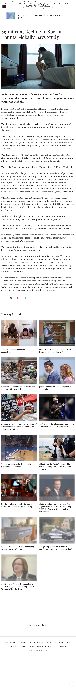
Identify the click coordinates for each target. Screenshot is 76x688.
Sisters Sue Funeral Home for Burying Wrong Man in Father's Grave (17, 547)
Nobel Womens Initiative (41, 642)
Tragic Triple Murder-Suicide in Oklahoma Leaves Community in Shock (55, 547)
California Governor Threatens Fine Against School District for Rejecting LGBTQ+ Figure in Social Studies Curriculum (55, 508)
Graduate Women (18, 647)
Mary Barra (23, 4)
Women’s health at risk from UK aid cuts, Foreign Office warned (18, 388)
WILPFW (51, 647)
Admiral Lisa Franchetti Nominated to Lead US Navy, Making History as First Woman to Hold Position (17, 586)
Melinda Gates (11, 2)
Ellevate (59, 642)
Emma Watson (65, 4)
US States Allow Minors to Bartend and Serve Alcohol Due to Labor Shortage (17, 505)
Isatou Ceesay (45, 6)
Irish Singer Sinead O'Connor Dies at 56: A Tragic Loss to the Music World (56, 425)
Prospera (62, 647)
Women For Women (37, 647)
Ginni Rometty (36, 4)
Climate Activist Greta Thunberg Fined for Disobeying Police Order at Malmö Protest (56, 466)
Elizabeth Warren (41, 2)
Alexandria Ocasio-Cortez (60, 2)
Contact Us (10, 642)
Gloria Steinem (31, 6)
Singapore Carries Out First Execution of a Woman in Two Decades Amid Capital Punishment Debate (19, 427)
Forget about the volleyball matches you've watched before (16, 465)
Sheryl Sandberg (25, 2)
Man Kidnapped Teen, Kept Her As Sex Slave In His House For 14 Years (55, 350)
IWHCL (68, 642)
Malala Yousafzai (50, 4)
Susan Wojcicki (11, 4)
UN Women (22, 642)
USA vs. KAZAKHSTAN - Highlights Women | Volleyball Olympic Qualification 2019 (40, 16)
